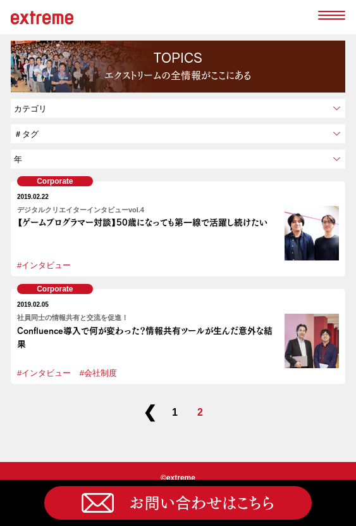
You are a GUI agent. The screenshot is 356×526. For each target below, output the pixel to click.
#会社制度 (98, 373)
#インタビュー (44, 265)
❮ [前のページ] (150, 412)
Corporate (55, 181)
